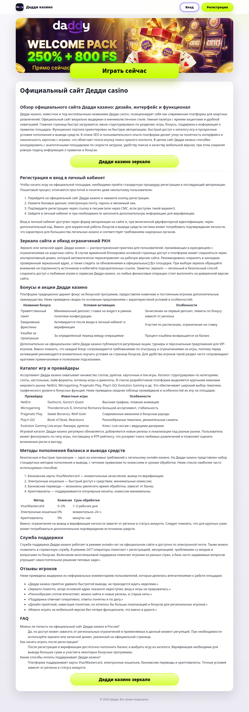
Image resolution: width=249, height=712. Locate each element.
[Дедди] (34, 7)
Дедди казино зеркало (124, 161)
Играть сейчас (124, 71)
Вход (189, 7)
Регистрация (217, 7)
